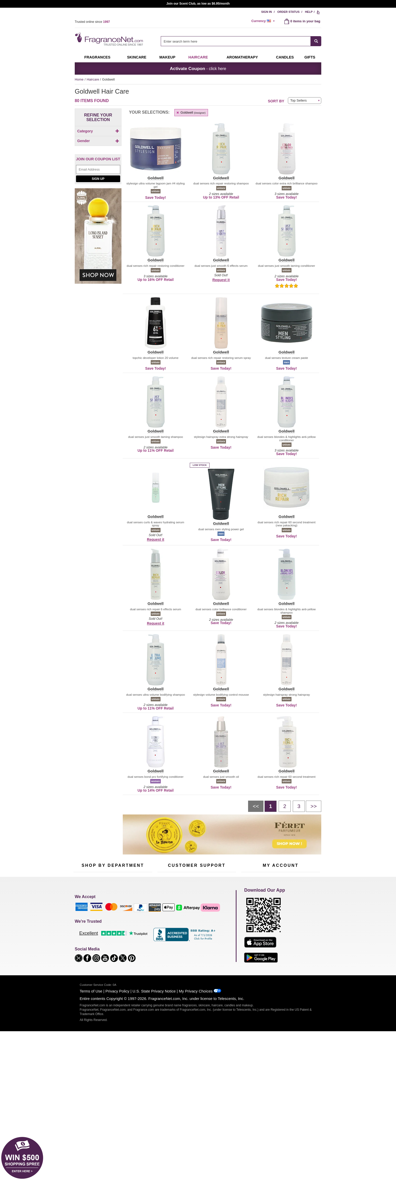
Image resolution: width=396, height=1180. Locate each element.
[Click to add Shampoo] (98, 151)
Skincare (136, 57)
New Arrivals (137, 942)
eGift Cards (165, 942)
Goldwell (190, 112)
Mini (131, 950)
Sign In (266, 11)
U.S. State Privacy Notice (154, 1095)
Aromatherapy (112, 942)
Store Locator (195, 959)
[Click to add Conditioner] (98, 140)
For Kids (134, 918)
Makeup (167, 57)
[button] (155, 152)
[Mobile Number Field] (225, 884)
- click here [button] (198, 68)
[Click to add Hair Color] (98, 145)
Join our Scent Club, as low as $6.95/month (198, 3)
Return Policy (195, 918)
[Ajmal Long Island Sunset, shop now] (98, 283)
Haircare (198, 57)
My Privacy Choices (195, 1095)
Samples (108, 926)
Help (309, 11)
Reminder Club (280, 926)
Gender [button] (98, 166)
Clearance (109, 958)
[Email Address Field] (98, 213)
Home (79, 79)
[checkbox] (98, 140)
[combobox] (241, 41)
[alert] (264, 21)
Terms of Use (91, 1095)
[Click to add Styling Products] (98, 156)
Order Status (288, 11)
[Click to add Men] (98, 174)
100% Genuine (197, 951)
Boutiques (80, 954)
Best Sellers (110, 950)
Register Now (251, 926)
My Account (249, 918)
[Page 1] (271, 806)
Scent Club (110, 966)
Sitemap (218, 930)
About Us (164, 934)
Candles (134, 934)
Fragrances (97, 57)
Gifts (309, 57)
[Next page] (313, 806)
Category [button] (98, 131)
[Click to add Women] (98, 185)
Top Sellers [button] (298, 100)
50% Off (108, 918)
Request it (221, 280)
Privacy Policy (117, 1095)
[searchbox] (236, 41)
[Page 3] (299, 806)
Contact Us (165, 926)
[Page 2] (285, 806)
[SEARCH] (316, 41)
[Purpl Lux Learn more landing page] (280, 941)
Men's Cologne (84, 938)
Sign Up (98, 223)
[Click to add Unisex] (98, 180)
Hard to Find (137, 958)
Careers (218, 951)
